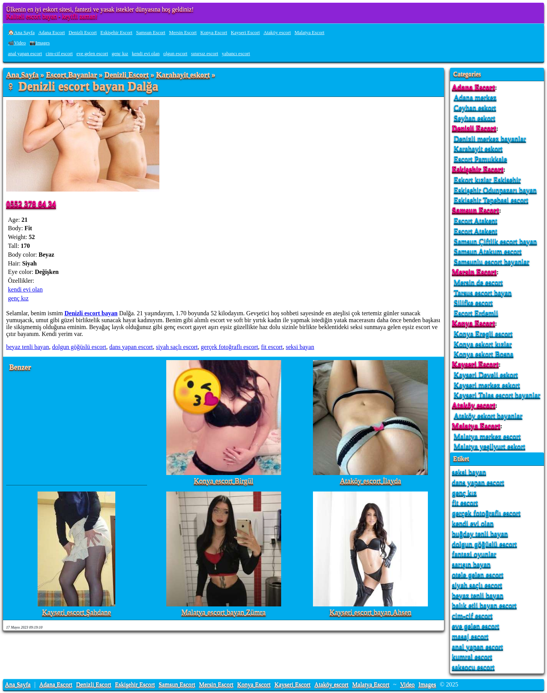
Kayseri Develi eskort (486, 374)
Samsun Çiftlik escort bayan (495, 241)
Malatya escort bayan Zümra (223, 612)
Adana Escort (51, 32)
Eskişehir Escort (116, 32)
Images (427, 684)
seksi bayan (300, 347)
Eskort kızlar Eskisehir (487, 179)
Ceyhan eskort (475, 107)
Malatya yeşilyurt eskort (490, 446)
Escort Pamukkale (480, 159)
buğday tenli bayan (480, 533)
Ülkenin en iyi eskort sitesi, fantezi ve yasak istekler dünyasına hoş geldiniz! (100, 9)
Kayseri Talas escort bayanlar (497, 395)
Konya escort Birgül (223, 481)
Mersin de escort (478, 282)
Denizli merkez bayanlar (490, 138)
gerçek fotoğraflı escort (229, 347)
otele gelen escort (477, 574)
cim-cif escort (59, 53)
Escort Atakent (476, 220)
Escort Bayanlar (71, 75)
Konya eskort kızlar (483, 344)
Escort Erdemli (476, 313)
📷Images (39, 43)
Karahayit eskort (183, 75)
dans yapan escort (131, 347)
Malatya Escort (309, 32)
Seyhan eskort (474, 118)
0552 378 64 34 (31, 203)
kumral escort (472, 656)
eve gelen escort (92, 53)
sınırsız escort (204, 53)
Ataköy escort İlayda (370, 481)
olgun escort (175, 53)
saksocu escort (473, 667)
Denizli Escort (83, 32)
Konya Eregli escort (483, 333)
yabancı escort (236, 53)
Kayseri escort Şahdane (76, 612)
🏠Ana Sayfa (21, 32)
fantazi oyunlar (474, 554)
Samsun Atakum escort (488, 251)
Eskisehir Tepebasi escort (491, 200)
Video (407, 684)
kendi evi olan (146, 53)
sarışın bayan (471, 564)
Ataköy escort (277, 32)
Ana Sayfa (22, 75)
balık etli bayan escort (484, 605)
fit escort (272, 347)
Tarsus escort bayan (483, 292)
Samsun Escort (150, 32)
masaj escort (470, 636)
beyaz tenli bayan (27, 347)
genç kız (120, 53)
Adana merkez (475, 97)
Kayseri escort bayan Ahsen (370, 612)
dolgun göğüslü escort (79, 347)
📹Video (17, 43)
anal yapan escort (25, 53)
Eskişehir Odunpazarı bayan (495, 190)
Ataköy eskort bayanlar (488, 415)
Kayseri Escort (245, 32)
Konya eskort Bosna (484, 354)
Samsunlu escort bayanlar (491, 261)
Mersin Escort (183, 32)
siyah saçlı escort (177, 347)
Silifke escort (473, 302)
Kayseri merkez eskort (487, 385)
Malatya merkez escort (487, 436)
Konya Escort (213, 32)
